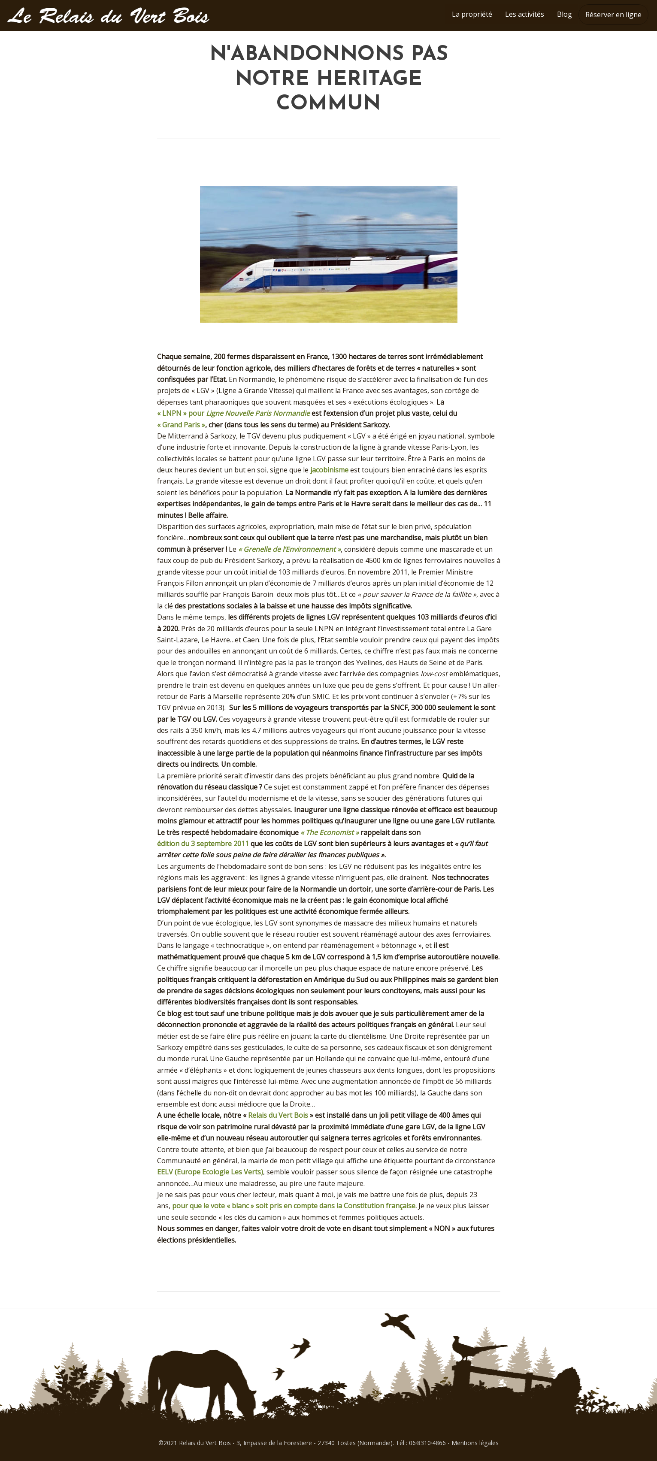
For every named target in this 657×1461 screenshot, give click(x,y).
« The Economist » (329, 832)
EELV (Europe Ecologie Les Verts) (210, 1172)
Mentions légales (475, 1443)
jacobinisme (329, 470)
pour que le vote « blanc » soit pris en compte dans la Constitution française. (294, 1205)
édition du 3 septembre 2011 (203, 843)
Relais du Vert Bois (278, 1115)
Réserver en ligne (613, 14)
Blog (564, 14)
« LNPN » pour (233, 413)
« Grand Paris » (181, 425)
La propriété (472, 14)
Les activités (524, 14)
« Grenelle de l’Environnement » (289, 549)
